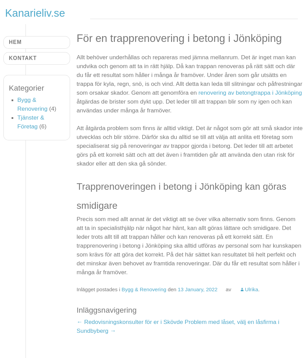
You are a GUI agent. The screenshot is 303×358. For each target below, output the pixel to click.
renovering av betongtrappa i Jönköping (250, 92)
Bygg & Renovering (144, 289)
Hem (15, 42)
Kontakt (23, 58)
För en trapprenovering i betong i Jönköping (179, 38)
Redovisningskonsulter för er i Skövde (130, 321)
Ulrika (251, 289)
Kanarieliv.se (35, 13)
